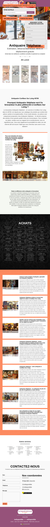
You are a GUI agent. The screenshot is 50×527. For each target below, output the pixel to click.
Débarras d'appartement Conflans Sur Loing (11, 448)
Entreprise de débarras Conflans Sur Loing (38, 448)
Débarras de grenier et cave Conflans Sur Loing (21, 448)
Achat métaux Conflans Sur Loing (20, 452)
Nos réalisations (10, 18)
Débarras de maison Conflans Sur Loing (39, 452)
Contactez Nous (26, 18)
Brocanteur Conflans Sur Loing (11, 452)
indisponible (28, 484)
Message (5, 490)
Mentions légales (34, 521)
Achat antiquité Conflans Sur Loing (29, 447)
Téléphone (5, 485)
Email (4, 480)
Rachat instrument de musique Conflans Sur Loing (29, 452)
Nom (4, 475)
